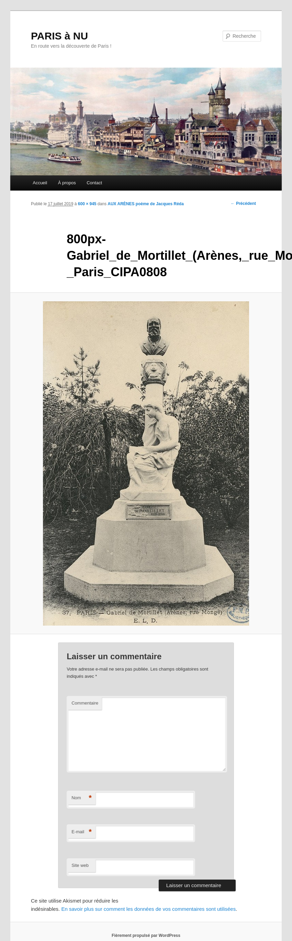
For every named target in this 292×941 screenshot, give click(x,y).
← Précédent (243, 203)
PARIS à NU (59, 36)
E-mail (81, 832)
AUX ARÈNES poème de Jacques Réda (146, 203)
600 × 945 (87, 203)
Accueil (40, 182)
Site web (80, 865)
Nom (81, 798)
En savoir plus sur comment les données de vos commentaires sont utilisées (148, 909)
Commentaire (84, 703)
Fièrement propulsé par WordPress (146, 935)
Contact (94, 182)
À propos (67, 182)
